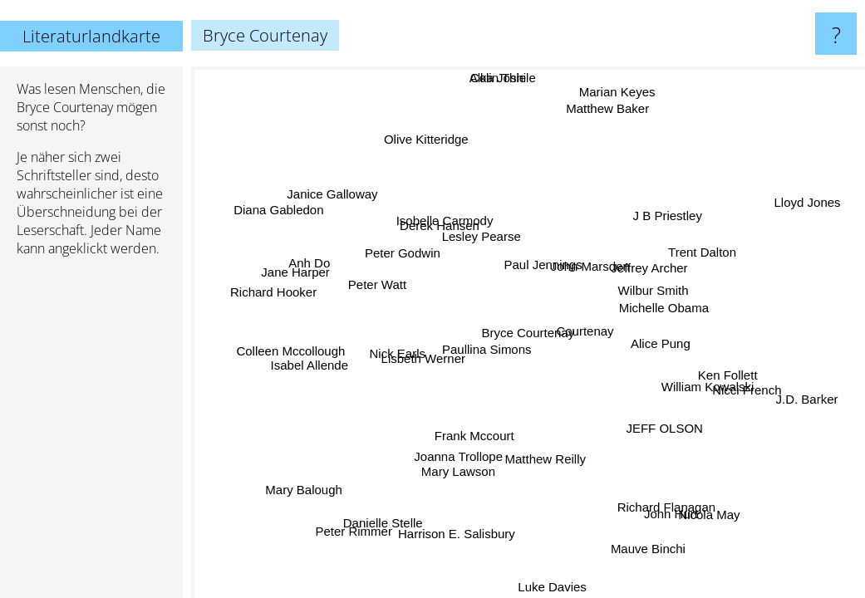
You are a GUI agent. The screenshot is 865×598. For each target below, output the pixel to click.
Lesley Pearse (476, 241)
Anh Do (311, 263)
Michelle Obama (662, 308)
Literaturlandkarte (91, 36)
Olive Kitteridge (429, 140)
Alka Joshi (497, 78)
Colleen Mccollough (287, 350)
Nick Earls (400, 357)
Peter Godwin (404, 256)
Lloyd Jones (802, 205)
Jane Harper (295, 278)
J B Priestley (665, 215)
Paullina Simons (488, 346)
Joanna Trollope (451, 451)
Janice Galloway (340, 190)
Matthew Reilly (548, 457)
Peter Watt (380, 284)
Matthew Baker (604, 109)
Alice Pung (658, 343)
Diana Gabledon (282, 213)
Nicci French (744, 390)
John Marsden (590, 266)
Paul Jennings (541, 264)
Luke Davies (548, 587)
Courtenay (590, 328)
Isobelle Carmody (448, 220)
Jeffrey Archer (638, 264)
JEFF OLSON (661, 428)
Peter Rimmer (356, 530)
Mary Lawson (463, 475)
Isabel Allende (309, 368)
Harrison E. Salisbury (455, 529)
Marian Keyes (620, 93)
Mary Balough (307, 486)
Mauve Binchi (654, 544)
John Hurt (666, 512)
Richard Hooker (277, 294)
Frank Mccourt (474, 435)
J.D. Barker (801, 399)
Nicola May (714, 513)
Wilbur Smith (654, 291)
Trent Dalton (698, 248)
